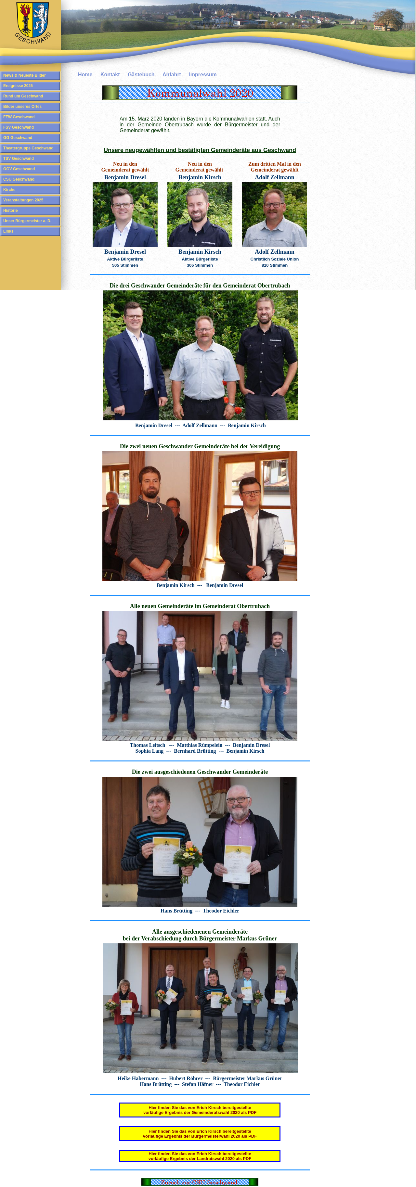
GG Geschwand (17, 137)
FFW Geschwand (19, 117)
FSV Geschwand (18, 127)
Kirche (9, 189)
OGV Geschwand (19, 169)
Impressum (202, 74)
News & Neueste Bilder (24, 75)
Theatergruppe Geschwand (28, 148)
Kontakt (110, 74)
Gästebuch (141, 74)
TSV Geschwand (18, 158)
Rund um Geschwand (23, 96)
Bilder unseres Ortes (22, 106)
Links (8, 231)
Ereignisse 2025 (18, 85)
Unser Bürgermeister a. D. (27, 221)
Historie (10, 210)
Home (85, 74)
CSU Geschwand (18, 179)
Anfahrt (171, 74)
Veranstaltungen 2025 (23, 200)
